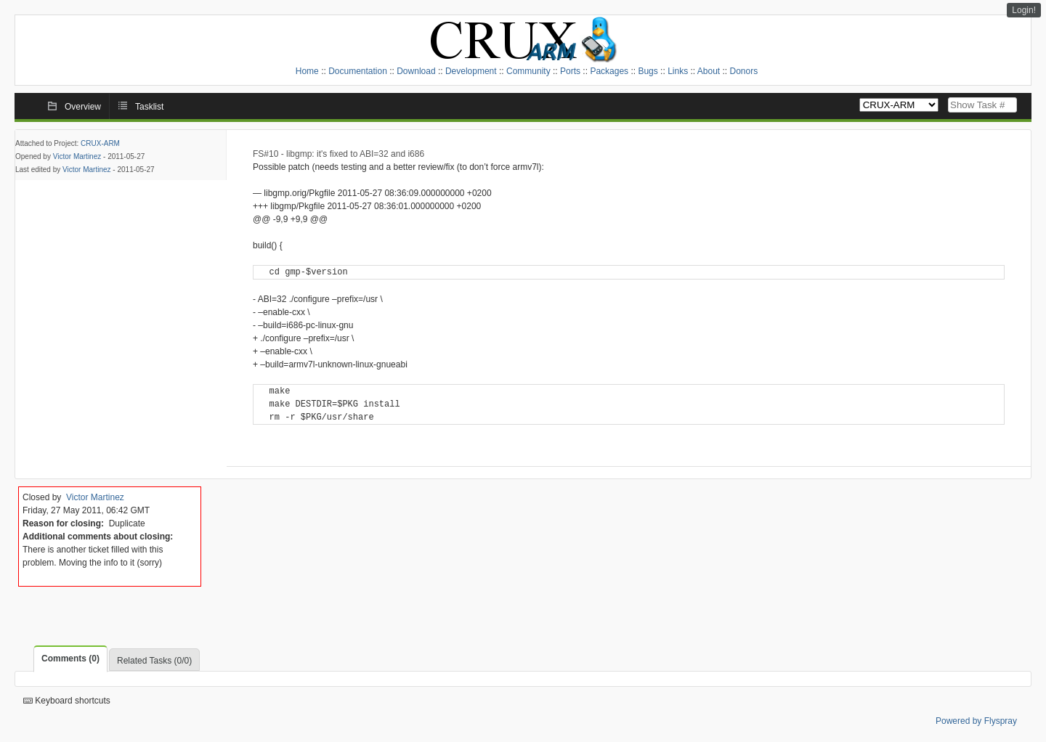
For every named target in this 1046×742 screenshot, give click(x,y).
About (708, 71)
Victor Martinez (77, 156)
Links (678, 71)
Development (471, 71)
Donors (744, 71)
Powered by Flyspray (976, 721)
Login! (1024, 10)
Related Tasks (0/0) (154, 661)
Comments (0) (70, 658)
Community (528, 71)
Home (307, 71)
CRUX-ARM (100, 143)
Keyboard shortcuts (66, 701)
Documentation (357, 71)
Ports (570, 71)
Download (416, 71)
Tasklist (149, 107)
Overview (83, 107)
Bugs (647, 71)
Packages (609, 71)
